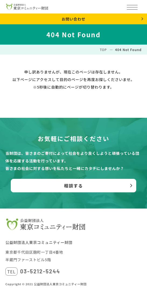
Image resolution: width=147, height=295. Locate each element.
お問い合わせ (73, 19)
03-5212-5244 (40, 271)
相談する (73, 185)
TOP (103, 49)
